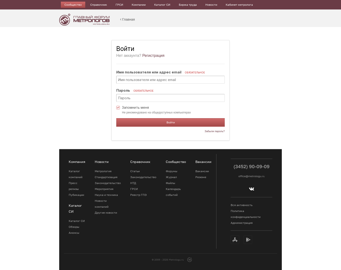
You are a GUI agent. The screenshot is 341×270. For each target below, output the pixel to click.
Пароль (134, 90)
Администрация (242, 223)
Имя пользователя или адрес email (160, 72)
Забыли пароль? (215, 131)
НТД (133, 183)
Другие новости (106, 212)
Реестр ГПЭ (138, 195)
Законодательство (108, 183)
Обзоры (74, 227)
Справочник (98, 4)
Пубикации (76, 195)
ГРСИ (119, 4)
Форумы (171, 171)
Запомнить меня (135, 107)
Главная (127, 19)
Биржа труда (188, 4)
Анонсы (74, 232)
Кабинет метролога (239, 4)
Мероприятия (104, 189)
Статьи (135, 171)
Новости (211, 4)
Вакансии (202, 171)
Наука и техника (106, 195)
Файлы (170, 183)
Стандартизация (106, 177)
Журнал (171, 177)
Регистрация (153, 56)
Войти (170, 122)
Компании (139, 4)
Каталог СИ (162, 4)
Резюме (200, 177)
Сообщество (73, 4)
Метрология (103, 171)
